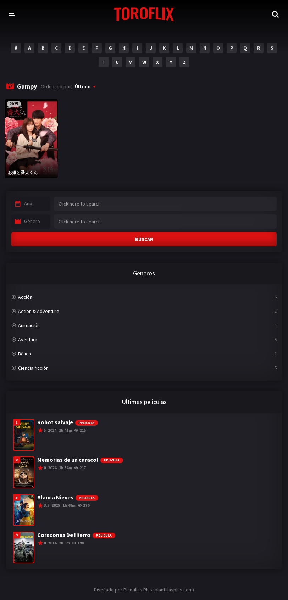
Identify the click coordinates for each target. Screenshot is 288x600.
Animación (29, 325)
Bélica (24, 354)
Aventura (27, 339)
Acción (25, 297)
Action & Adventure (38, 311)
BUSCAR (144, 239)
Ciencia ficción (33, 368)
